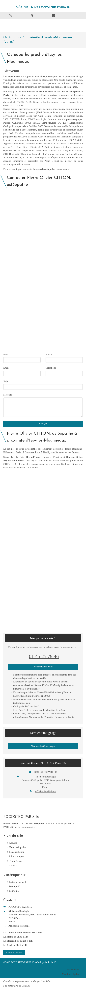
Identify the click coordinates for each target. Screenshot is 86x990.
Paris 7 (38, 452)
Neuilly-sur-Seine (52, 452)
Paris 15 (20, 452)
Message (7, 394)
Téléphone (51, 367)
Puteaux (76, 452)
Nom (5, 354)
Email (6, 367)
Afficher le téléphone (45, 791)
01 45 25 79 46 (44, 656)
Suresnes (29, 452)
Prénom (49, 354)
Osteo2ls (26, 985)
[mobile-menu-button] (75, 15)
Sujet (5, 381)
